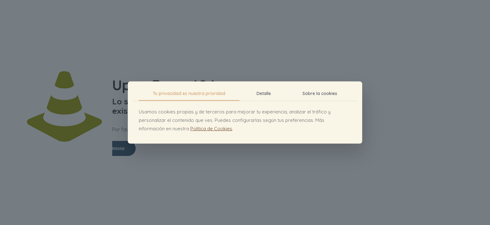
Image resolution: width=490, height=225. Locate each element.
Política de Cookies (211, 128)
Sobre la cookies (319, 93)
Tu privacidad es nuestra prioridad (189, 93)
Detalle (264, 93)
